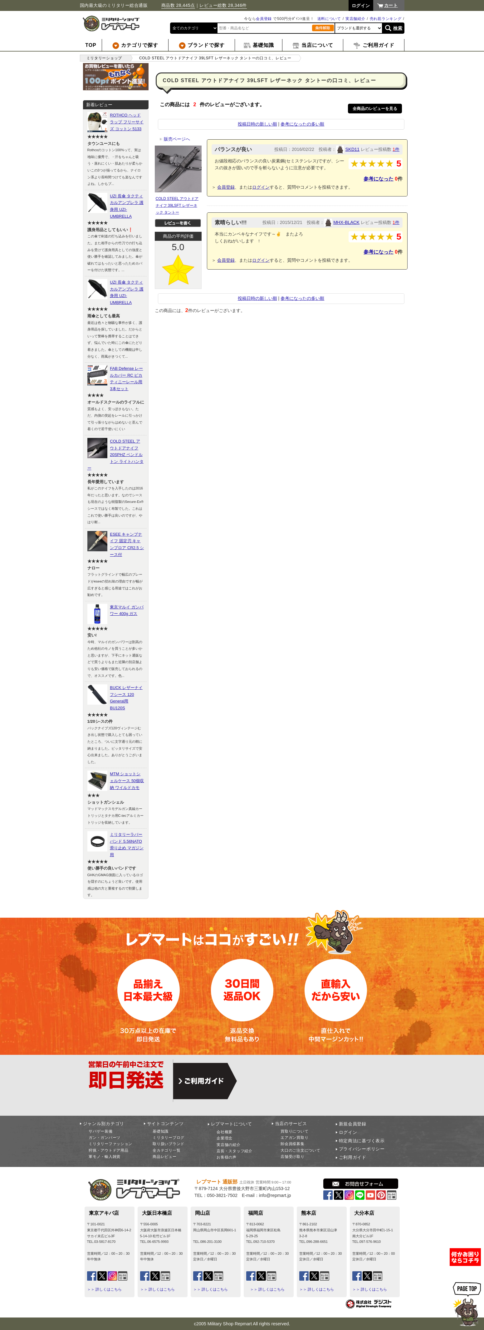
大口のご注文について (300, 1150)
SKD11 (352, 149)
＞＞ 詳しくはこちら (104, 1289)
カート (391, 5)
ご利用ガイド (352, 1157)
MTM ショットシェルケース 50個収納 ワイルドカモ (127, 781)
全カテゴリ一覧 (166, 1150)
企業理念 (224, 1138)
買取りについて (294, 1131)
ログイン (261, 187)
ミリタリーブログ (168, 1137)
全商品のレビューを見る (375, 108)
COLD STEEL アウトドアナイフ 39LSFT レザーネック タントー (177, 205)
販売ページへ (174, 138)
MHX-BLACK (346, 222)
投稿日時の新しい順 (257, 124)
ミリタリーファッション (110, 1144)
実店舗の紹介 (228, 1145)
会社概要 (224, 1132)
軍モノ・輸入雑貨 (104, 1156)
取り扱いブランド (168, 1144)
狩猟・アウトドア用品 (108, 1150)
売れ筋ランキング (386, 19)
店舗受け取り (292, 1156)
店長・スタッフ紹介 (234, 1151)
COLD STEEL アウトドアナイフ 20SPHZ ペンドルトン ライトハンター (115, 454)
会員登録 (264, 19)
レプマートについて (231, 1123)
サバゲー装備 (100, 1131)
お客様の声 (227, 1157)
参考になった (379, 178)
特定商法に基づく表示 (362, 1140)
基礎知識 (161, 1131)
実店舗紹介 (355, 19)
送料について (329, 19)
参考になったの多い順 (302, 124)
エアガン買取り (294, 1137)
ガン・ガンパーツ (104, 1137)
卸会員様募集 (292, 1144)
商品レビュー (164, 1156)
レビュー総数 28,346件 (223, 5)
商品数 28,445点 (178, 5)
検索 (397, 28)
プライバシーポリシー (362, 1148)
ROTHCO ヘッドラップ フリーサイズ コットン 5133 (127, 122)
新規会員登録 (352, 1123)
